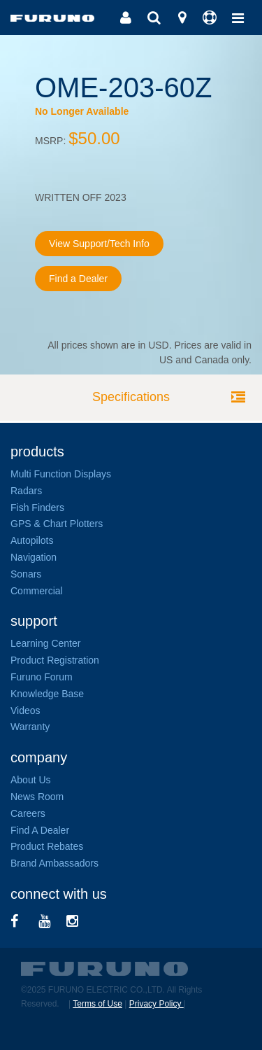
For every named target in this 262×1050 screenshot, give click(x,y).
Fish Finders (37, 507)
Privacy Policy (156, 1004)
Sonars (25, 574)
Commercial (36, 590)
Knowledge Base (47, 693)
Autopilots (31, 540)
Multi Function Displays (60, 473)
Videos (25, 710)
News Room (37, 796)
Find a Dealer (78, 278)
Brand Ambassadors (54, 863)
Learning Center (45, 643)
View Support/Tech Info (99, 243)
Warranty (30, 726)
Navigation (33, 557)
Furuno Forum (41, 676)
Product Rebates (46, 846)
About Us (30, 779)
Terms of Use (97, 1004)
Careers (27, 813)
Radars (26, 490)
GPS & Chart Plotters (56, 523)
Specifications (131, 397)
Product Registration (54, 660)
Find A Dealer (39, 830)
